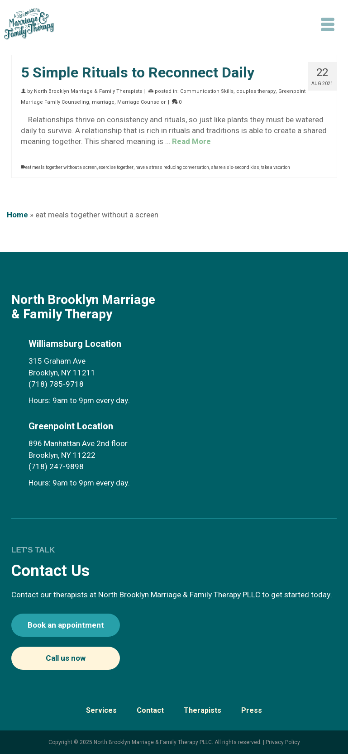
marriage (103, 102)
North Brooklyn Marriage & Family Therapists (88, 91)
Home (17, 215)
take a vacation (275, 167)
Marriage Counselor (141, 102)
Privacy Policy (283, 742)
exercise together (116, 167)
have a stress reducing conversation (172, 167)
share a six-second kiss (235, 167)
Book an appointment (66, 625)
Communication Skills (207, 91)
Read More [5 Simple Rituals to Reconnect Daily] (191, 141)
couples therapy (256, 91)
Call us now (66, 658)
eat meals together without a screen (61, 167)
